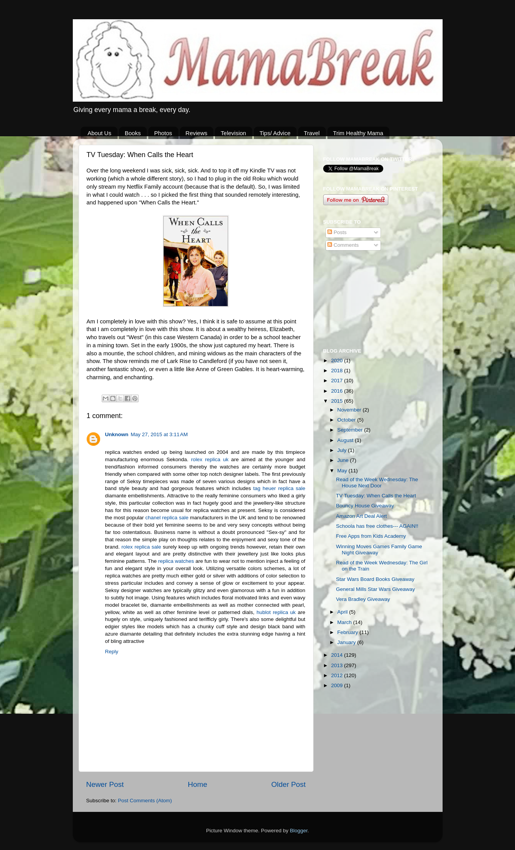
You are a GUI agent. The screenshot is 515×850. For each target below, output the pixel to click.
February (348, 632)
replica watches (176, 561)
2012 (337, 675)
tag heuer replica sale (279, 488)
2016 (337, 391)
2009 (337, 685)
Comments (343, 245)
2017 (337, 380)
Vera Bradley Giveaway (363, 599)
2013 (337, 665)
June (343, 460)
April (343, 612)
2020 (337, 360)
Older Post (288, 784)
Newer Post (105, 784)
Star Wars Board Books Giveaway (375, 579)
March (345, 622)
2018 (337, 370)
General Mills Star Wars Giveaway (375, 589)
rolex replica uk (209, 459)
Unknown (117, 434)
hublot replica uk (276, 612)
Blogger (299, 830)
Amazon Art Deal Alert (361, 516)
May (343, 471)
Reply (112, 651)
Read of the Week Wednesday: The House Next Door (377, 483)
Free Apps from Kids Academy (371, 536)
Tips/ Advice (275, 133)
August (346, 440)
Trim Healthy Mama (358, 133)
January (347, 642)
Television (233, 133)
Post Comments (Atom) (145, 800)
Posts (337, 232)
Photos (163, 133)
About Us (99, 133)
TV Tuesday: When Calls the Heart (376, 496)
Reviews (197, 133)
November (350, 410)
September (350, 430)
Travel (312, 133)
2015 (337, 401)
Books (133, 133)
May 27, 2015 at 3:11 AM (159, 434)
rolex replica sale (141, 547)
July (342, 450)
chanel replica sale (166, 517)
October (347, 420)
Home (197, 784)
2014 (337, 655)
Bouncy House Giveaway (365, 506)
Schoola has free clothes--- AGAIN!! (377, 526)
